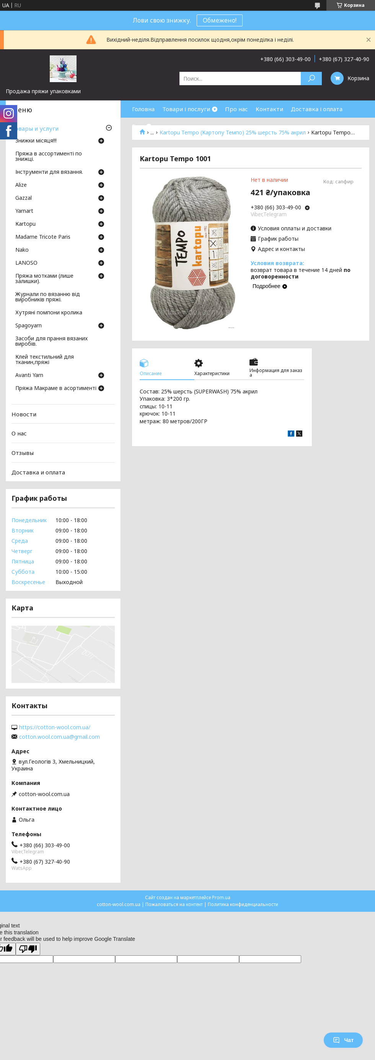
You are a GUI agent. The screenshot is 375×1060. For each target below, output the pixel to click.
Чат (343, 1040)
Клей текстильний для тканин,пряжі (44, 360)
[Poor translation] (28, 949)
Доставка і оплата (316, 109)
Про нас (236, 109)
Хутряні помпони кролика (48, 313)
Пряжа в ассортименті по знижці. (48, 156)
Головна (143, 109)
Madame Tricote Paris (42, 237)
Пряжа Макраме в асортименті (55, 388)
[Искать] (311, 78)
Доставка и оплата (38, 472)
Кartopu (25, 224)
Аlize (21, 185)
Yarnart (24, 211)
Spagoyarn (28, 326)
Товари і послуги (186, 109)
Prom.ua (221, 897)
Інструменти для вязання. (49, 172)
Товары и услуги (35, 128)
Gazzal (23, 198)
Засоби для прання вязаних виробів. (51, 341)
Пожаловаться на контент (174, 904)
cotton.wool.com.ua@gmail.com (59, 736)
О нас (19, 433)
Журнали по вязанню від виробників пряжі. (47, 297)
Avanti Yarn (29, 375)
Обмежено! (219, 20)
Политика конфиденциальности (243, 904)
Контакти (269, 109)
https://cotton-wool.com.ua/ (54, 727)
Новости (23, 414)
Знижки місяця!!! (36, 141)
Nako (22, 250)
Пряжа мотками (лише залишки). (44, 279)
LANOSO (26, 263)
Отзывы (22, 452)
